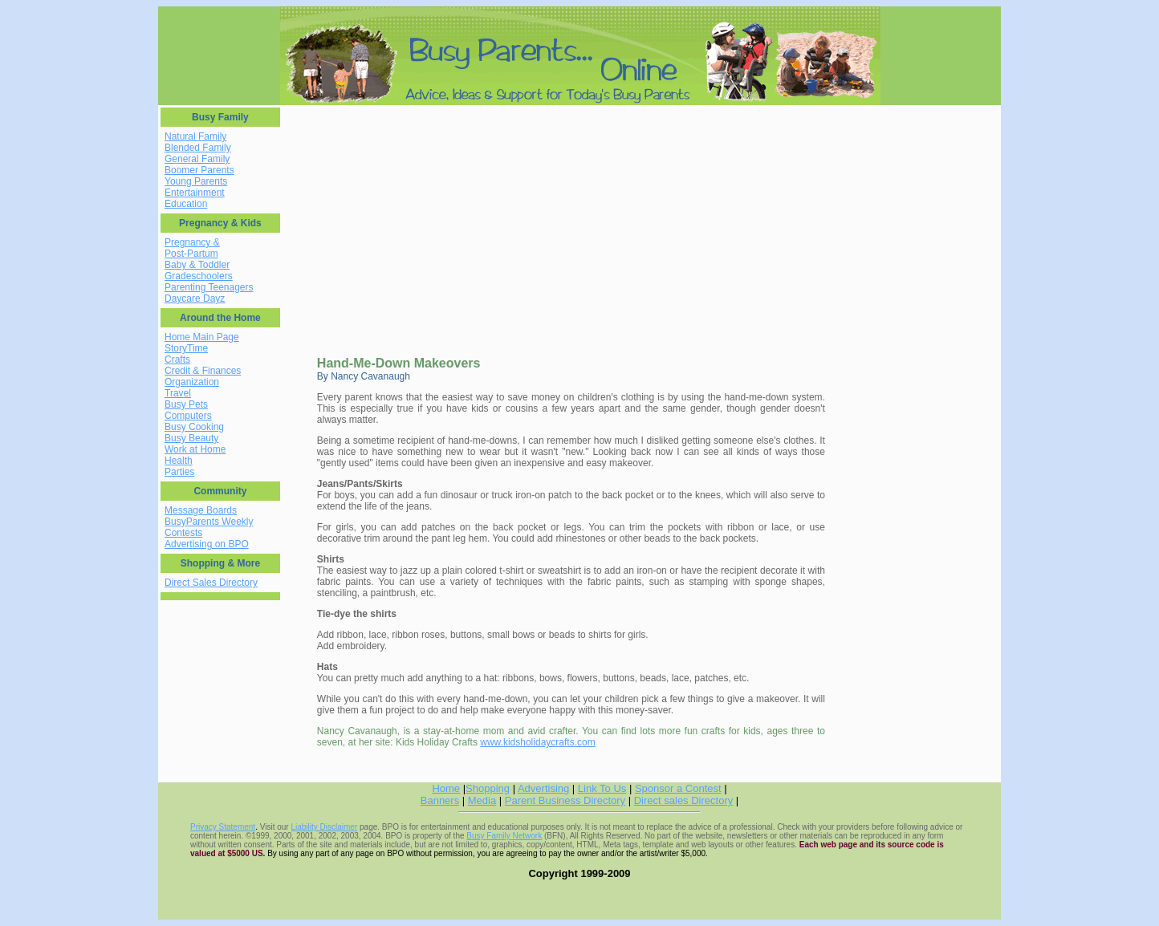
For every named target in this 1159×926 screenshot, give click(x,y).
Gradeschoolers (199, 276)
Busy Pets (186, 404)
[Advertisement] (420, 220)
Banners (440, 800)
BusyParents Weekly (209, 521)
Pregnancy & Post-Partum (192, 248)
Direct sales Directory (684, 800)
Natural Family (195, 136)
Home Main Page (202, 337)
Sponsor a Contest (678, 788)
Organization (192, 382)
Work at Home (195, 449)
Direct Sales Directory (211, 582)
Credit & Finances (203, 370)
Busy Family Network (504, 835)
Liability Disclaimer (324, 826)
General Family (197, 158)
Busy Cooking (194, 427)
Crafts (177, 359)
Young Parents (196, 181)
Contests (183, 532)
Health (179, 460)
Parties (179, 471)
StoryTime (186, 348)
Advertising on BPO (207, 544)
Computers (188, 415)
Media (482, 800)
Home (446, 788)
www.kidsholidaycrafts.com (537, 742)
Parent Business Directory (565, 800)
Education (186, 203)
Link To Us (602, 788)
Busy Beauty (191, 438)
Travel (178, 393)
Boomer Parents (199, 170)
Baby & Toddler (197, 264)
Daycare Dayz (195, 298)
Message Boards (201, 510)
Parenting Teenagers (209, 287)
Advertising (543, 788)
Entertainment (195, 192)
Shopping (488, 788)
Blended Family (198, 147)
